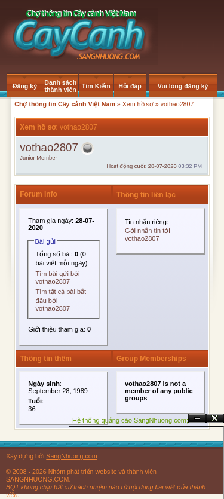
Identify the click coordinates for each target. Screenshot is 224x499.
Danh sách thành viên (60, 86)
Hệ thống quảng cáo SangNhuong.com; (130, 420)
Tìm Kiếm (96, 86)
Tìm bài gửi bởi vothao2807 (58, 277)
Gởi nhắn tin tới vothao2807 (147, 234)
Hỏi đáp (130, 86)
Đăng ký (25, 86)
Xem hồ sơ (138, 104)
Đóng (215, 418)
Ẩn (197, 418)
